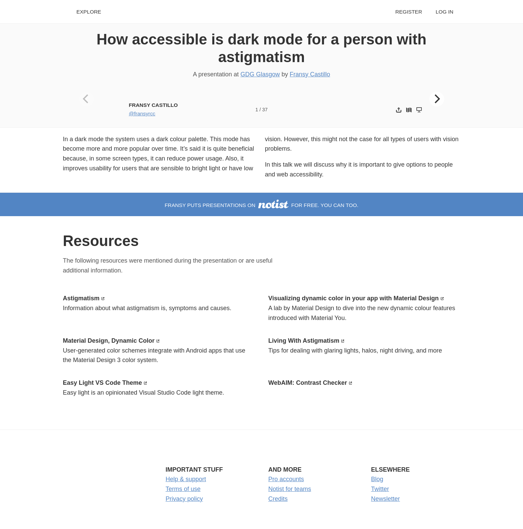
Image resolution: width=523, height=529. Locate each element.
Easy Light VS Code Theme (102, 382)
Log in (444, 12)
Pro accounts (286, 479)
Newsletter (385, 498)
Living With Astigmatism (303, 340)
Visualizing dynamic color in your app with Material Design (353, 298)
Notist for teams (289, 489)
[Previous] (86, 99)
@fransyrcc (142, 113)
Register (408, 12)
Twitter (380, 489)
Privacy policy (184, 498)
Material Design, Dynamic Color (109, 340)
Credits (278, 498)
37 (265, 109)
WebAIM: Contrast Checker (307, 382)
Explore (88, 12)
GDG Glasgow (260, 74)
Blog (377, 479)
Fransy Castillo (310, 74)
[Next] (436, 99)
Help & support (186, 479)
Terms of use (183, 489)
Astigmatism (81, 298)
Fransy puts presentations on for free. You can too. (262, 205)
